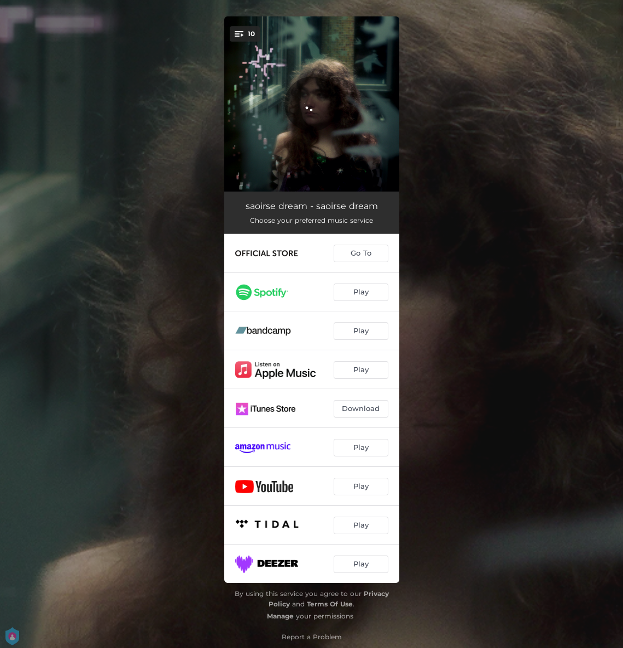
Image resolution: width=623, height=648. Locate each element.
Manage (280, 616)
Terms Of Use (330, 604)
